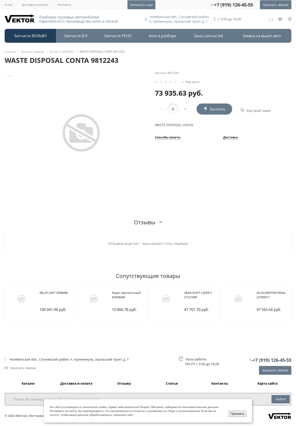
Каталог (28, 384)
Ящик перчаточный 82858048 (126, 295)
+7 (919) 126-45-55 (233, 4)
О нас (8, 5)
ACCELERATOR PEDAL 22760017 (271, 295)
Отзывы (124, 384)
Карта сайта (267, 384)
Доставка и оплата (35, 5)
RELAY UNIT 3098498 (54, 293)
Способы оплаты (168, 137)
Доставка (230, 137)
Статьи (172, 384)
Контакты (64, 5)
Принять (237, 413)
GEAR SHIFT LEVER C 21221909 (198, 295)
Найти (281, 399)
